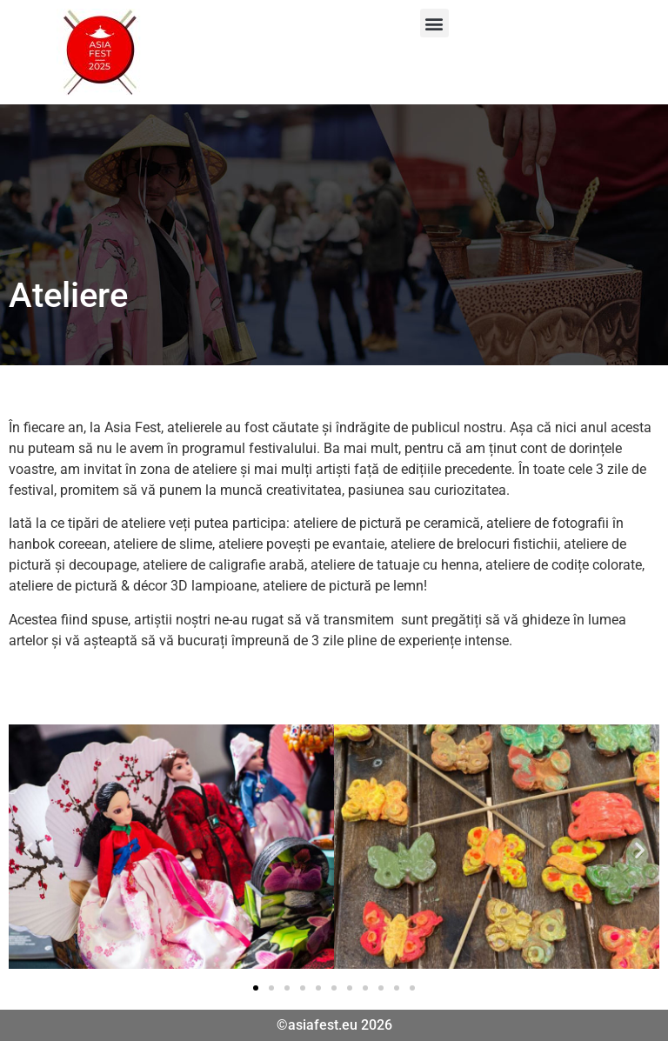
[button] (434, 23)
